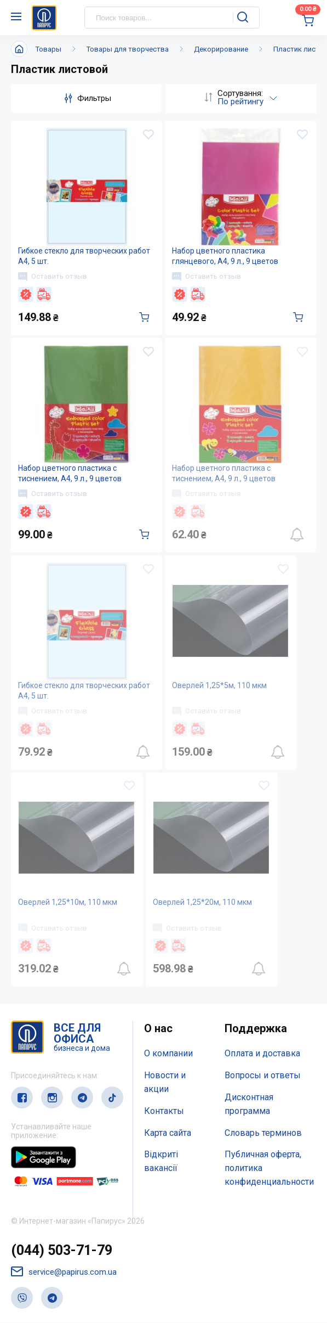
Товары (48, 49)
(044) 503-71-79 (61, 1250)
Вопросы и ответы (263, 1076)
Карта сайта (167, 1133)
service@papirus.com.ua (64, 1272)
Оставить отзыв (52, 277)
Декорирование (221, 49)
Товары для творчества (128, 49)
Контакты (164, 1111)
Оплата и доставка (262, 1054)
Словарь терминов (263, 1133)
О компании (168, 1054)
